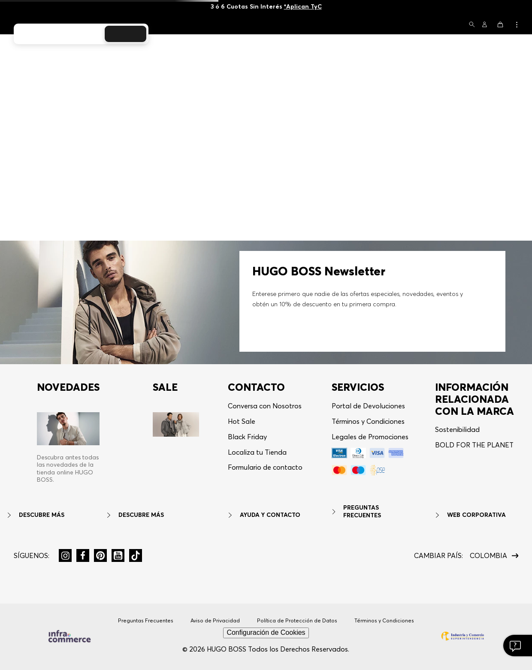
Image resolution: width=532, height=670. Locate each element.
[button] (472, 25)
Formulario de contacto (265, 467)
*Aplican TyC (303, 6)
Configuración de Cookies (266, 632)
